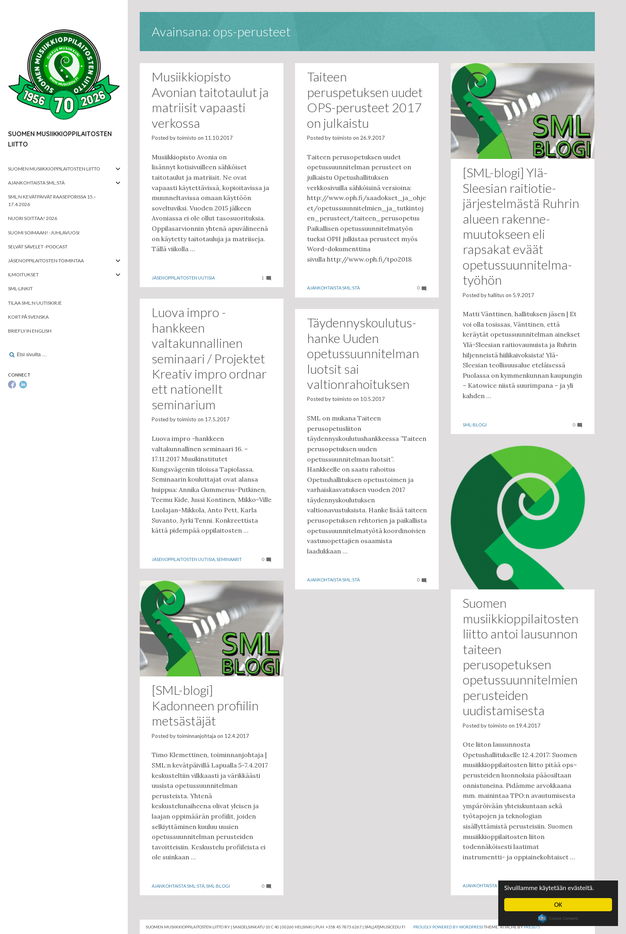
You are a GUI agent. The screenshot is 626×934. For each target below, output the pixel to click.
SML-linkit (20, 289)
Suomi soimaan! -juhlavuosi (43, 233)
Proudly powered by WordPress (448, 926)
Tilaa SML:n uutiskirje (35, 303)
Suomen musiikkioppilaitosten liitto (54, 169)
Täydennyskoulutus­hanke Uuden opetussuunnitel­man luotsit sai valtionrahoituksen (363, 353)
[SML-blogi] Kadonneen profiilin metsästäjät (205, 705)
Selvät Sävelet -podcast (37, 247)
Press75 (532, 926)
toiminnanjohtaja (196, 736)
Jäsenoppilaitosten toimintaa (46, 261)
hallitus (496, 295)
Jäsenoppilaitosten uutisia (183, 277)
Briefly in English (30, 331)
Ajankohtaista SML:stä (36, 183)
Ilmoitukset (23, 275)
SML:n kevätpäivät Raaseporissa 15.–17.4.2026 (52, 200)
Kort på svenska (28, 317)
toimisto (186, 138)
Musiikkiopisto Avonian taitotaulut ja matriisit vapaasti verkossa (210, 99)
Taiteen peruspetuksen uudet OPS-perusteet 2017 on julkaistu (365, 99)
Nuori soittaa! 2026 (32, 218)
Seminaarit (229, 559)
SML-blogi (475, 424)
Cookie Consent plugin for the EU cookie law (558, 918)
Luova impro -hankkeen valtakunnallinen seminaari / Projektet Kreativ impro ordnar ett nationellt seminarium (209, 358)
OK (558, 904)
